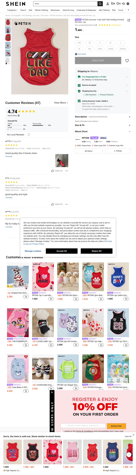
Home (7, 15)
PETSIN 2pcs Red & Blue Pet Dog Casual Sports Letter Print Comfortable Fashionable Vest (93, 295)
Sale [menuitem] (30, 10)
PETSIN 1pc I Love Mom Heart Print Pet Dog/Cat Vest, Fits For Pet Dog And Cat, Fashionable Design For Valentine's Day (43, 295)
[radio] (79, 42)
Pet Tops (36, 15)
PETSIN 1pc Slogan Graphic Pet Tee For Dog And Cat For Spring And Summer (68, 385)
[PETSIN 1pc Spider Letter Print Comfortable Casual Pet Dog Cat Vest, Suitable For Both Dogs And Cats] (92, 452)
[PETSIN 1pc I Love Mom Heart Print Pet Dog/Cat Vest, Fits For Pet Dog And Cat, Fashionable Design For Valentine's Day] (43, 276)
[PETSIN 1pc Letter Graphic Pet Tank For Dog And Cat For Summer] (12, 452)
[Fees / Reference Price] (83, 30)
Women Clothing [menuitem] (41, 10)
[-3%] (34, 385)
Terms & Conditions (84, 431)
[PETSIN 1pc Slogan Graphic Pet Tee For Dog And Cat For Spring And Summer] (68, 368)
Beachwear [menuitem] (55, 10)
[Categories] (12, 10)
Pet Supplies (16, 15)
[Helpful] (52, 170)
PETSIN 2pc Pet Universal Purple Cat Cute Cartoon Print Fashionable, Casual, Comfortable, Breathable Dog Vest (68, 341)
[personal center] (107, 3)
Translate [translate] (8, 156)
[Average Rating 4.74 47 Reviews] (110, 25)
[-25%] (84, 387)
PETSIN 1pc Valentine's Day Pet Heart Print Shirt (93, 341)
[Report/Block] (66, 170)
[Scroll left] (125, 10)
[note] (12, 470)
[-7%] (34, 341)
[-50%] (84, 341)
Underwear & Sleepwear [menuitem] (86, 10)
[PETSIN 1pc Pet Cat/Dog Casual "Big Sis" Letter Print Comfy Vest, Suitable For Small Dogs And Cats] (72, 452)
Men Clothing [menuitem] (104, 10)
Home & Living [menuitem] (68, 10)
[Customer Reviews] (36, 103)
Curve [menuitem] (120, 10)
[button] (65, 3)
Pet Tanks (44, 15)
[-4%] (9, 293)
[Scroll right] (128, 10)
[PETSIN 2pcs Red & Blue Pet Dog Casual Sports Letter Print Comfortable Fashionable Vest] (93, 276)
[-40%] (59, 295)
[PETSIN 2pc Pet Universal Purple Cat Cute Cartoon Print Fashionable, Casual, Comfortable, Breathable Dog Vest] (68, 322)
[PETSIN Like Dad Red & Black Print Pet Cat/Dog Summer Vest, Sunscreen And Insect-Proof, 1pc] (32, 452)
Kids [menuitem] (114, 10)
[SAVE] (127, 60)
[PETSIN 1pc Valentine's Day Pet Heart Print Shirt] (93, 322)
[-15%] (9, 341)
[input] (83, 425)
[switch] (28, 134)
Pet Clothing (26, 15)
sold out (98, 60)
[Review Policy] (14, 116)
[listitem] (18, 283)
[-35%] (84, 295)
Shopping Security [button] (89, 91)
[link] (113, 3)
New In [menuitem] (23, 10)
